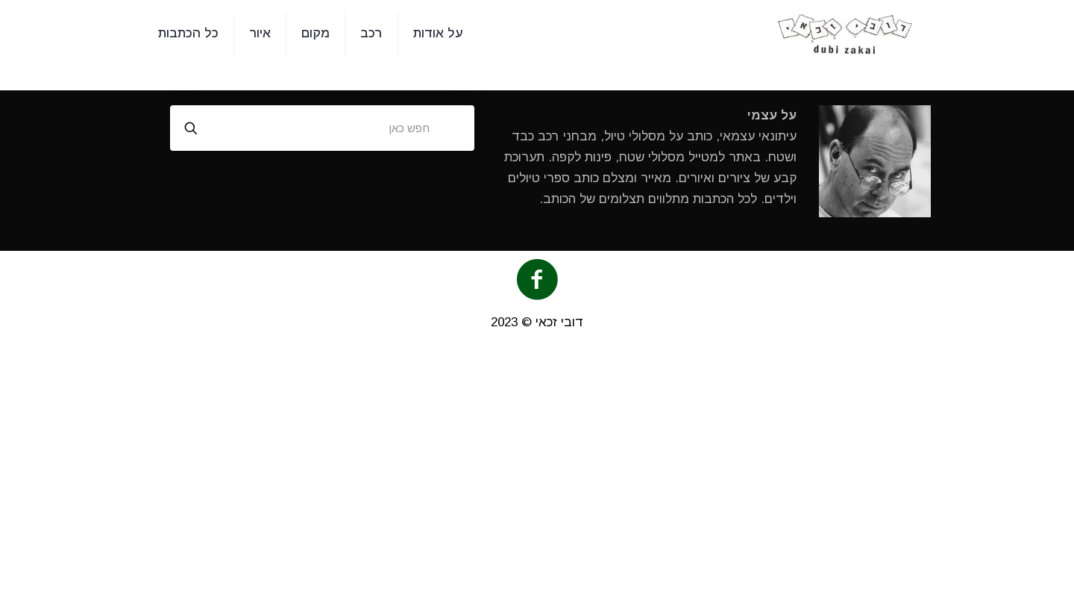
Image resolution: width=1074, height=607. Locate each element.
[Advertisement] (537, 478)
